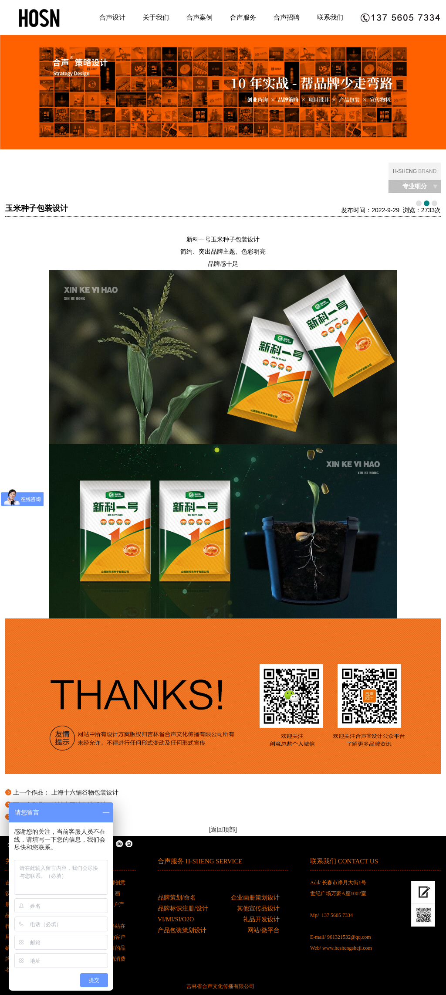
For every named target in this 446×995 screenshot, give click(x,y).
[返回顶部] (223, 829)
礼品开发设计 (261, 919)
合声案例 (199, 17)
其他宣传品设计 (258, 908)
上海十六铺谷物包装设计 (84, 792)
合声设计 (112, 17)
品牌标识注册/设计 (183, 908)
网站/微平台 (263, 930)
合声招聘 (287, 17)
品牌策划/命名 (177, 897)
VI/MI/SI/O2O (176, 919)
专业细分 (414, 186)
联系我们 (330, 17)
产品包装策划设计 (182, 930)
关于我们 (156, 17)
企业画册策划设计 (255, 897)
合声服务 (243, 17)
